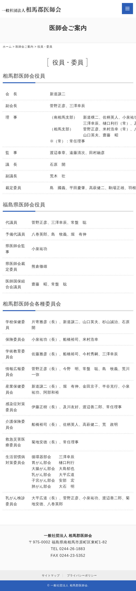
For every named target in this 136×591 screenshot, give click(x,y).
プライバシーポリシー (82, 575)
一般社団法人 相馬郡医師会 (69, 585)
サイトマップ (51, 575)
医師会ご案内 (24, 46)
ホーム (7, 46)
